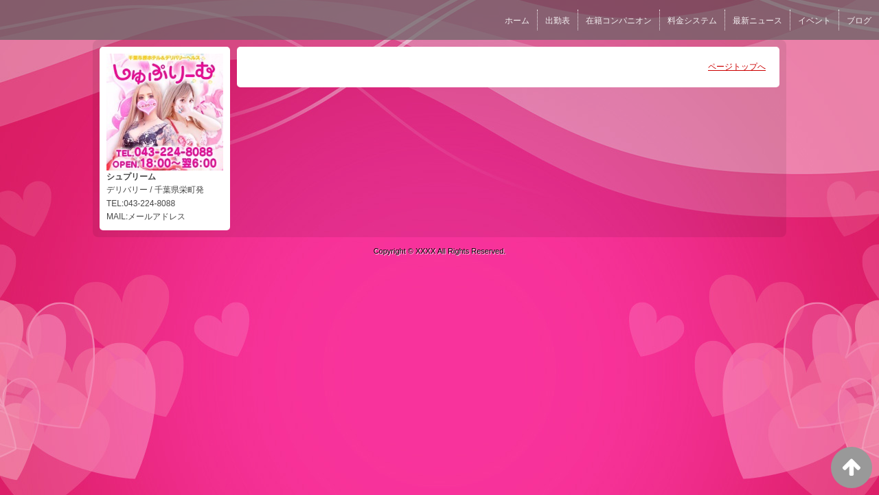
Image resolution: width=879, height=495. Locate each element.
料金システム (692, 20)
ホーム (517, 20)
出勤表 (557, 20)
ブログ (859, 20)
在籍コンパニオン (619, 20)
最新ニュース (757, 20)
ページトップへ (737, 67)
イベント (814, 20)
